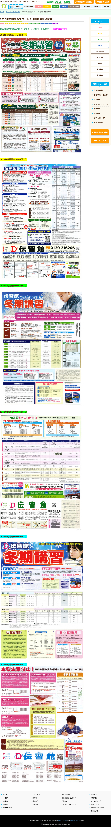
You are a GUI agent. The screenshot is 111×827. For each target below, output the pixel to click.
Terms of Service (75, 820)
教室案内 (97, 6)
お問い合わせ (98, 123)
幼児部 (39, 6)
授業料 (100, 63)
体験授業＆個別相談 (99, 132)
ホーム (18, 6)
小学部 (47, 6)
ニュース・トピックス (101, 104)
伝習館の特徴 (28, 6)
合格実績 (97, 99)
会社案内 (97, 109)
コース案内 (86, 6)
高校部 (64, 6)
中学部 (55, 6)
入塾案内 (106, 6)
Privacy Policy (62, 820)
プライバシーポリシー (101, 118)
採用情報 (97, 113)
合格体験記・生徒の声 (101, 95)
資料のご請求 (100, 140)
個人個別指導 (74, 6)
